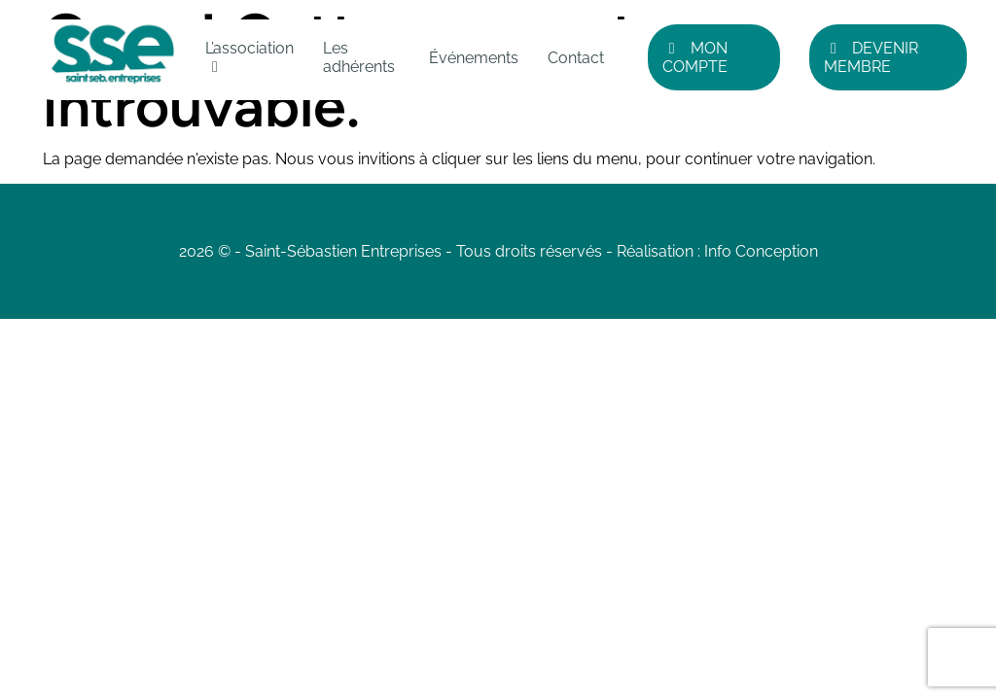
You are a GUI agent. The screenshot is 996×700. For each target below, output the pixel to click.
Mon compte (695, 57)
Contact (576, 58)
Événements (473, 58)
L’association (249, 48)
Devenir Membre (871, 57)
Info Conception (761, 251)
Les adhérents (359, 57)
